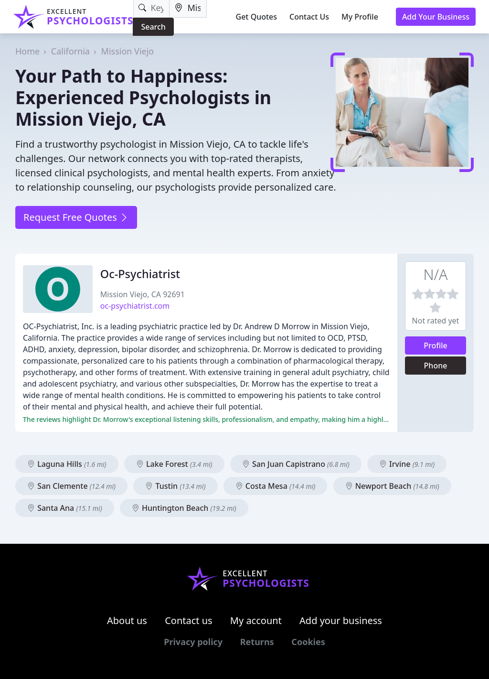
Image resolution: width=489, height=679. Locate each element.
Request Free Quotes (76, 217)
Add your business (340, 620)
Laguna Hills (66, 464)
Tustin (175, 486)
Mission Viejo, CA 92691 (142, 294)
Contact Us (309, 16)
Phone (435, 365)
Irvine (407, 464)
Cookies (308, 641)
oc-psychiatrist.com (135, 306)
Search (153, 27)
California (70, 51)
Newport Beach (392, 486)
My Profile (359, 16)
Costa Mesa (275, 486)
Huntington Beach (184, 508)
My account (256, 620)
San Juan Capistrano (296, 464)
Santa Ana (64, 508)
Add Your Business (435, 16)
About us (127, 620)
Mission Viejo (127, 51)
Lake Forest (174, 464)
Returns (257, 641)
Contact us (189, 620)
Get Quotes (256, 16)
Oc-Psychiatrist (140, 273)
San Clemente (71, 486)
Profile (435, 345)
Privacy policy (193, 641)
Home (27, 51)
